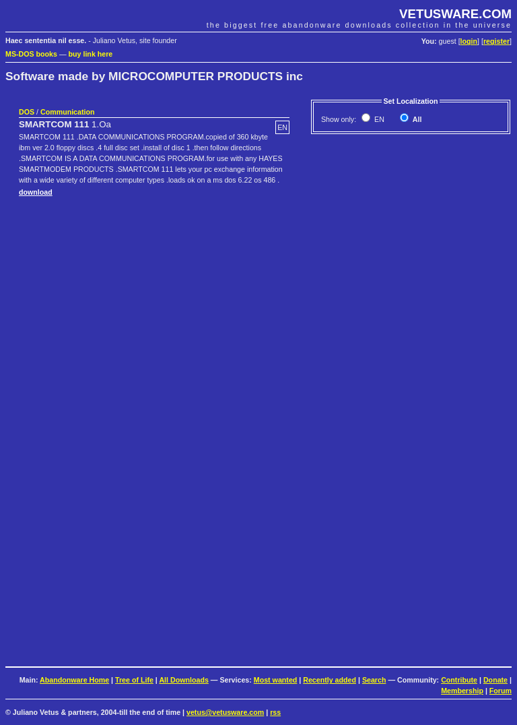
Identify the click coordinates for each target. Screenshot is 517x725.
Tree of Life (134, 680)
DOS (26, 112)
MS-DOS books (31, 54)
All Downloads (183, 680)
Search (374, 680)
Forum (500, 691)
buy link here (91, 54)
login (468, 41)
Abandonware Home (74, 680)
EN (378, 119)
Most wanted (276, 680)
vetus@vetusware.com (225, 712)
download (36, 192)
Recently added (329, 680)
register (496, 41)
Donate (495, 680)
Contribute (459, 680)
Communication (67, 112)
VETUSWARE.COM (455, 14)
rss (275, 712)
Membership (462, 691)
